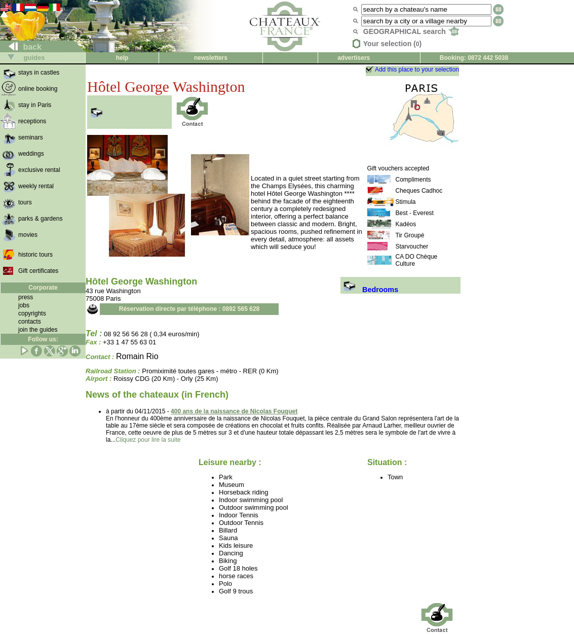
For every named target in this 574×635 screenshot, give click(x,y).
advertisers (353, 57)
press (25, 297)
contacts (29, 321)
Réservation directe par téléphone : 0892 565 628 (189, 308)
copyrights (32, 313)
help (122, 57)
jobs (23, 305)
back (21, 47)
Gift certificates (38, 270)
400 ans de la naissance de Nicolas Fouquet (234, 411)
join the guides (37, 329)
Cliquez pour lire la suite (148, 439)
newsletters (210, 57)
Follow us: (43, 339)
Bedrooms (369, 290)
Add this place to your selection (417, 69)
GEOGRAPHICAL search (411, 31)
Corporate (42, 287)
